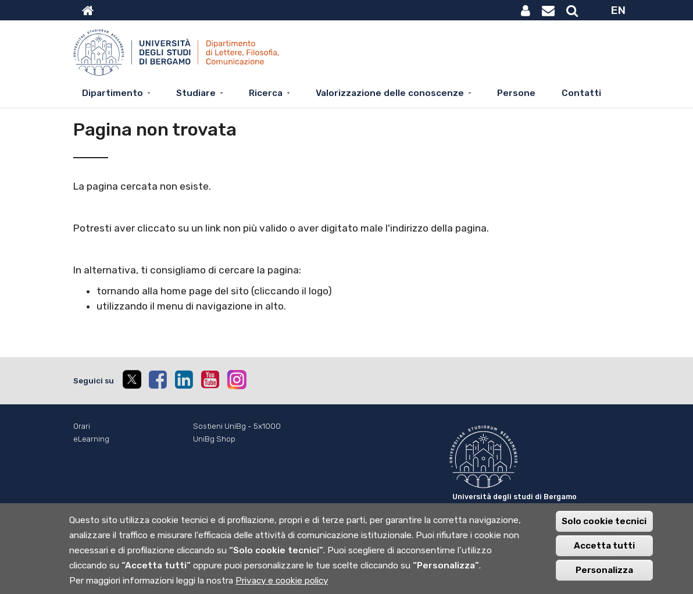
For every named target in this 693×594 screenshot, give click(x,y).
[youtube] (209, 379)
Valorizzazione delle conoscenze (390, 93)
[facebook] (157, 379)
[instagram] (237, 379)
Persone (516, 93)
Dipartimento (112, 93)
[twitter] (131, 381)
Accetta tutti (604, 551)
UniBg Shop (214, 439)
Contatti (581, 93)
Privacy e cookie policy (281, 586)
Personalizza (604, 575)
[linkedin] (183, 379)
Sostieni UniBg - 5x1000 (237, 426)
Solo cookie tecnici (604, 526)
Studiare (196, 93)
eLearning (91, 439)
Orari (81, 426)
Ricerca (266, 93)
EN (618, 10)
